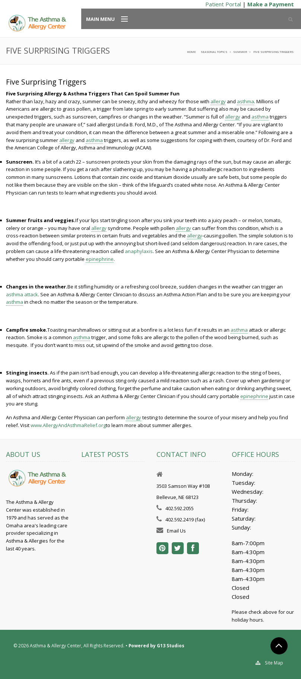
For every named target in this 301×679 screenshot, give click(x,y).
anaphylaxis (139, 251)
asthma (245, 101)
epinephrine (100, 259)
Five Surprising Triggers (273, 52)
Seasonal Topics (214, 52)
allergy (218, 101)
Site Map (274, 663)
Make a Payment (270, 4)
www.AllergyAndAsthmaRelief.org (68, 425)
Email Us (176, 530)
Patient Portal (223, 4)
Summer (240, 52)
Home (191, 52)
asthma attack (22, 294)
